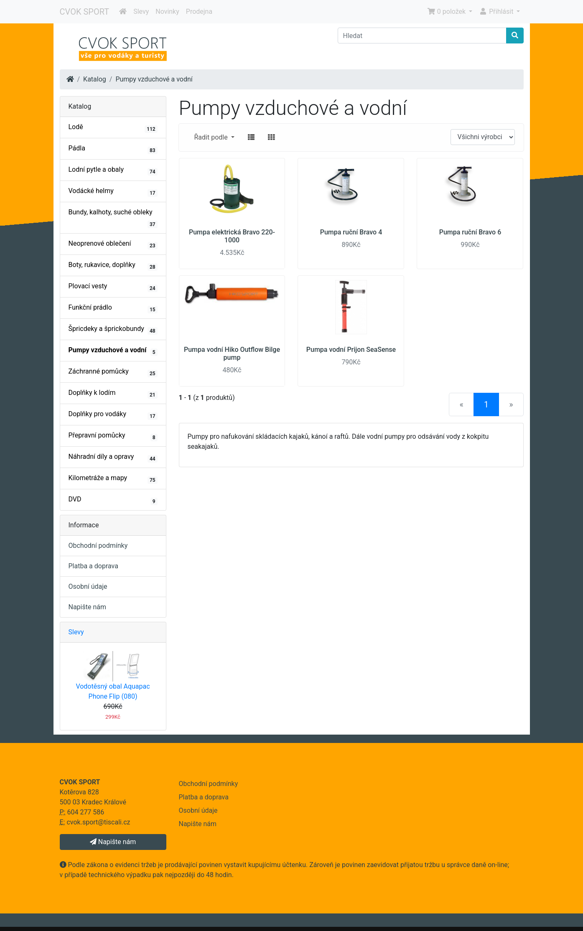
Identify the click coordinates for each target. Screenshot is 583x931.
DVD (113, 500)
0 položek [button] (447, 11)
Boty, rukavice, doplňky (113, 266)
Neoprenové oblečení (113, 244)
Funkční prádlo (113, 308)
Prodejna (199, 11)
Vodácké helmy (113, 192)
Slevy (141, 11)
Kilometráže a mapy (113, 479)
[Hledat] (422, 35)
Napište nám (88, 607)
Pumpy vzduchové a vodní (153, 79)
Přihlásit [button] (497, 11)
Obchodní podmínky (98, 545)
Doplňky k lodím (113, 394)
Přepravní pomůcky (113, 436)
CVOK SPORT (84, 12)
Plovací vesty (113, 287)
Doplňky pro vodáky (113, 415)
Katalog (94, 79)
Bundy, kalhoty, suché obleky (113, 218)
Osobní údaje (88, 586)
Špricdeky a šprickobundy (113, 330)
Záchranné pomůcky (113, 372)
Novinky (167, 11)
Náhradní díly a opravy (113, 458)
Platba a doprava (93, 566)
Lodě (113, 128)
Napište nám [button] (113, 842)
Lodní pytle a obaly (113, 170)
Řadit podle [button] (211, 137)
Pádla (113, 149)
